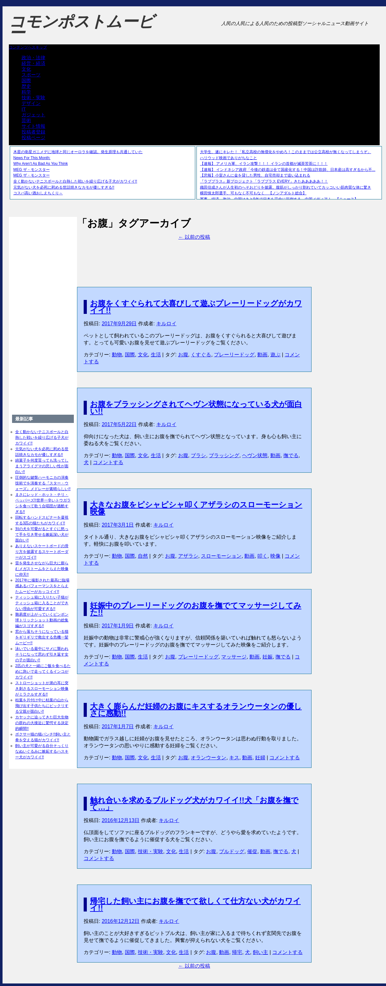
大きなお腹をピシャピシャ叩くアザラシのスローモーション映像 (196, 508)
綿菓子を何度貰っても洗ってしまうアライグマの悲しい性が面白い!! (41, 466)
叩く (262, 556)
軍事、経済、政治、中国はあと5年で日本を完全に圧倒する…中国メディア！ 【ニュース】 (279, 199)
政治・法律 (33, 57)
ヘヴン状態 (254, 455)
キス (234, 757)
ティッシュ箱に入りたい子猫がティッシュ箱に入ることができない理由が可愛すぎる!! (41, 603)
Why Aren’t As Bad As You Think (40, 163)
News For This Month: (31, 158)
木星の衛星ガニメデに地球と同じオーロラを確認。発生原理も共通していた (78, 152)
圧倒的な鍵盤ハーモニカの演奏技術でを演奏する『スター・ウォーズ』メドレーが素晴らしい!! (43, 483)
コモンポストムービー (81, 27)
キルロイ (166, 323)
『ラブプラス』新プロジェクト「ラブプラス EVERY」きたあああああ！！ (264, 181)
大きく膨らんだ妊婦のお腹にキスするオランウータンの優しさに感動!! (196, 709)
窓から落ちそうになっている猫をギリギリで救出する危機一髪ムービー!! (41, 637)
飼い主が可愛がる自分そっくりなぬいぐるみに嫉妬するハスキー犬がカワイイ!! (41, 751)
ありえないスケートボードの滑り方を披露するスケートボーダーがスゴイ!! (41, 552)
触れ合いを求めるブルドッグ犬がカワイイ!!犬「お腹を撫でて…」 (194, 803)
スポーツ (31, 74)
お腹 (183, 354)
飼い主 (260, 952)
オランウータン (208, 757)
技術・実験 (33, 97)
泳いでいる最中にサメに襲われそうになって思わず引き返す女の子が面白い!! (41, 654)
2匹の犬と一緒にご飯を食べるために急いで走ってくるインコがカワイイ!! (43, 671)
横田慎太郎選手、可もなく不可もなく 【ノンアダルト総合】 (253, 193)
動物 (117, 354)
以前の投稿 (194, 237)
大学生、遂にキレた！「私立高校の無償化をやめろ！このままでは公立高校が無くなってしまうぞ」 (285, 152)
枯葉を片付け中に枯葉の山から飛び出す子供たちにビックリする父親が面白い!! (41, 706)
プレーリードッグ (234, 354)
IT (24, 109)
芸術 (26, 120)
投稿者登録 (33, 131)
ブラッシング (224, 455)
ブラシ (198, 455)
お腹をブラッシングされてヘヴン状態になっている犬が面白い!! (196, 407)
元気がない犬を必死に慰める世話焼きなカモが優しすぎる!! (63, 187)
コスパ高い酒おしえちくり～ (38, 193)
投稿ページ (33, 137)
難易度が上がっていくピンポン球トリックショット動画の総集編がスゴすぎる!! (41, 620)
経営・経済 (33, 63)
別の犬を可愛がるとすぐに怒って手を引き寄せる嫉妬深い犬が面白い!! (41, 534)
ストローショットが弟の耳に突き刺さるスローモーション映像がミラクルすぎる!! (41, 689)
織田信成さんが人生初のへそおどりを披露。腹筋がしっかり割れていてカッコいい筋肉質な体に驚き (285, 187)
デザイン (31, 103)
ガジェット (33, 114)
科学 (26, 91)
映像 (275, 556)
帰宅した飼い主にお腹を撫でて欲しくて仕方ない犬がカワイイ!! (195, 904)
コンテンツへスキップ (28, 47)
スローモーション (221, 556)
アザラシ (188, 556)
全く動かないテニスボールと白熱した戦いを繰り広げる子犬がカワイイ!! (75, 181)
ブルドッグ (231, 851)
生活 (156, 354)
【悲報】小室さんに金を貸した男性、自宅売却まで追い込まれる (255, 175)
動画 (262, 354)
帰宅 (237, 952)
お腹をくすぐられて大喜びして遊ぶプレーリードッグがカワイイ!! (196, 307)
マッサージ (234, 656)
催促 (252, 851)
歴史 (26, 86)
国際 (26, 80)
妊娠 (267, 656)
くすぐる (201, 354)
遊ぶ (275, 354)
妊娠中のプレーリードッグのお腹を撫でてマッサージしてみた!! (195, 609)
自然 (143, 556)
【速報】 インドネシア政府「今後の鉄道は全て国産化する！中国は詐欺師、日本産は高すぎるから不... (287, 169)
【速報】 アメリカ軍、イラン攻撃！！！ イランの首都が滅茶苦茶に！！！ (264, 163)
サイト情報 (33, 126)
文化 (26, 69)
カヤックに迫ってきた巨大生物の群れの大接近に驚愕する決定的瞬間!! (41, 723)
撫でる (291, 455)
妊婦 (260, 757)
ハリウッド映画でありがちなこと (228, 158)
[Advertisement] (194, 255)
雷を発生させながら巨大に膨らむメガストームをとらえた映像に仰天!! (41, 569)
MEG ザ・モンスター (31, 169)
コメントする (108, 462)
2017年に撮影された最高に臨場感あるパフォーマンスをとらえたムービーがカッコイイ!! (42, 586)
